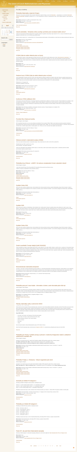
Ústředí (17, 68)
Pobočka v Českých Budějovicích (21, 112)
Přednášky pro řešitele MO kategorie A (26, 404)
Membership (4, 17)
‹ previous (35, 445)
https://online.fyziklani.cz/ (28, 195)
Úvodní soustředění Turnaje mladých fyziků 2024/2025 (31, 245)
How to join (5, 18)
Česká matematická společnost (21, 25)
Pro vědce (59, 1)
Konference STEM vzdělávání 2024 (25, 99)
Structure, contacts (5, 13)
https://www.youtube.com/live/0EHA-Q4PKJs (32, 22)
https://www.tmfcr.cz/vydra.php (63, 57)
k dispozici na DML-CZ (40, 327)
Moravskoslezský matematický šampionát (27, 266)
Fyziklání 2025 (20, 205)
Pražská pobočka (19, 44)
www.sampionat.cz (27, 276)
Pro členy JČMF (39, 1)
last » (60, 445)
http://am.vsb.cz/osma (28, 154)
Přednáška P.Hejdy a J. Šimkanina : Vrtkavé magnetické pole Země (34, 360)
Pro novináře (72, 1)
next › (57, 445)
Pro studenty (47, 1)
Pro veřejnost (65, 1)
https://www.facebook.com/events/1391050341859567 (33, 131)
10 (9, 30)
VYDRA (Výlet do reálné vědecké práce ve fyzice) (29, 55)
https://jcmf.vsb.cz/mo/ (28, 422)
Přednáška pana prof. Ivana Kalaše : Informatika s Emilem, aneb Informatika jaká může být (40, 285)
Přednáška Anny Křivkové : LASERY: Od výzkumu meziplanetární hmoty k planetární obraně (41, 163)
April (7, 25)
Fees (4, 20)
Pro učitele (53, 1)
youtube (17, 17)
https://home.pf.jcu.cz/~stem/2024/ (30, 110)
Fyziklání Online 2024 (22, 225)
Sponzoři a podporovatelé (6, 22)
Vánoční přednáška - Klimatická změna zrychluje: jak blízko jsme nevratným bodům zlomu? (41, 32)
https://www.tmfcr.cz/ (27, 256)
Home (17, 6)
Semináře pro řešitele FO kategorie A (26, 380)
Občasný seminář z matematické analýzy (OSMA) (29, 140)
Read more (18, 50)
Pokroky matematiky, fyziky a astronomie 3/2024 (29, 303)
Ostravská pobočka (19, 156)
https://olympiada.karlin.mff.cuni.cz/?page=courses (58, 432)
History (5, 11)
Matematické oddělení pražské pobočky (23, 47)
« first (31, 445)
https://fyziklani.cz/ (27, 215)
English (4, 45)
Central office (6, 15)
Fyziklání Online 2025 (22, 185)
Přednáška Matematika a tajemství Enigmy (27, 13)
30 (7, 34)
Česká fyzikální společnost (20, 92)
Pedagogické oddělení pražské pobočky (23, 48)
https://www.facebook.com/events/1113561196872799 (33, 42)
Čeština (4, 44)
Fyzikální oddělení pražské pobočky (22, 46)
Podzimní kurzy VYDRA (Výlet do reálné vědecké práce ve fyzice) (34, 75)
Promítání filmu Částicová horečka (25, 119)
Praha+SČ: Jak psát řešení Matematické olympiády (30, 431)
